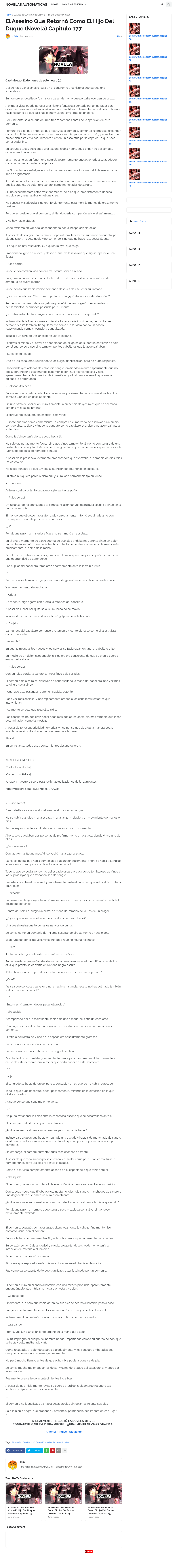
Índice (63, 1431)
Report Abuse (139, 221)
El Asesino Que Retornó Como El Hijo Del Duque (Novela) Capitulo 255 (21, 1510)
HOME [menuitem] (54, 4)
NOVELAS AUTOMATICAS (26, 4)
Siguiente (75, 1431)
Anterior (51, 1431)
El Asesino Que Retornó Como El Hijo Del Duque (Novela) (42, 15)
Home (8, 15)
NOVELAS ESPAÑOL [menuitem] (73, 4)
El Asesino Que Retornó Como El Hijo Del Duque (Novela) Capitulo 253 (101, 1510)
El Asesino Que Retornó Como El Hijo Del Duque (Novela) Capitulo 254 (61, 1510)
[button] (162, 4)
